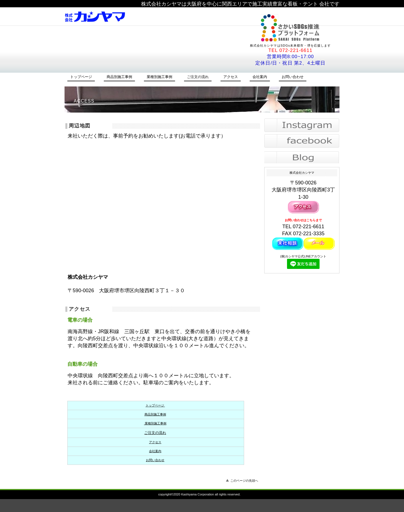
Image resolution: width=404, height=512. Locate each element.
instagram (301, 125)
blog (301, 156)
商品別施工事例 (155, 414)
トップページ (155, 405)
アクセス (155, 442)
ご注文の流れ (155, 433)
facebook (301, 141)
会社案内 (155, 451)
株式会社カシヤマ (142, 16)
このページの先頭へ (244, 480)
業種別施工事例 (155, 423)
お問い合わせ (155, 460)
